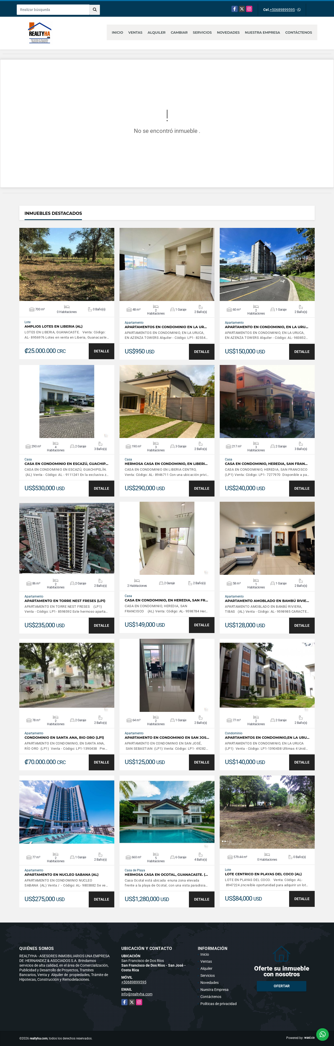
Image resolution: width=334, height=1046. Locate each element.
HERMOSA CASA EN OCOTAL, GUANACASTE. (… (166, 875)
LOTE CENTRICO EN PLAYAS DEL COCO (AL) (263, 874)
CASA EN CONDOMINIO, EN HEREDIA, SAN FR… (166, 600)
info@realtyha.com (136, 994)
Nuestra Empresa (262, 32)
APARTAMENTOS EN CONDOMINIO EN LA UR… (166, 327)
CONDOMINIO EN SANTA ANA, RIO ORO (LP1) (64, 738)
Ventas (135, 32)
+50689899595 (282, 10)
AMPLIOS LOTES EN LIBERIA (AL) (53, 326)
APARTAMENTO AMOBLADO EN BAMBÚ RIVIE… (267, 601)
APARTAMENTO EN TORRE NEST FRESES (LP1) (65, 601)
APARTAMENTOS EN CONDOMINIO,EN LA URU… (267, 738)
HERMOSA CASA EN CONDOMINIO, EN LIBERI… (166, 464)
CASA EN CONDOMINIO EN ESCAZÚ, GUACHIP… (66, 464)
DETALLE (101, 351)
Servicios (202, 32)
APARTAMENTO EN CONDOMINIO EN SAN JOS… (167, 738)
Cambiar (179, 32)
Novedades (228, 32)
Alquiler (157, 32)
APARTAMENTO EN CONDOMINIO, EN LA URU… (266, 327)
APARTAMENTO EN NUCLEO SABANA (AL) (62, 875)
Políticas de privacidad (218, 1004)
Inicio (117, 32)
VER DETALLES (67, 264)
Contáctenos (298, 32)
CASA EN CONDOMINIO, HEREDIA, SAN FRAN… (266, 464)
